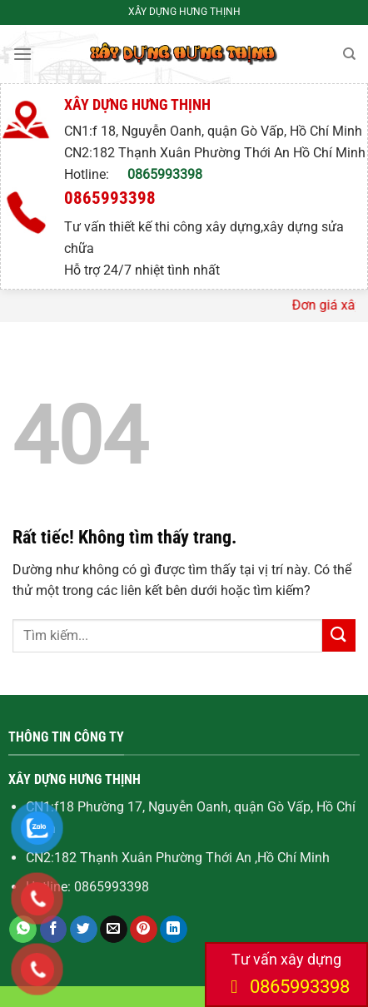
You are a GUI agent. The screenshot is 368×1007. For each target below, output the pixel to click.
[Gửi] (339, 635)
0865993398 (164, 174)
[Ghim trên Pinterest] (143, 929)
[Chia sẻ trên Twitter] (83, 929)
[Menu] (22, 53)
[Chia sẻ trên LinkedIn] (173, 929)
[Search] (349, 54)
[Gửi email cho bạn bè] (113, 929)
